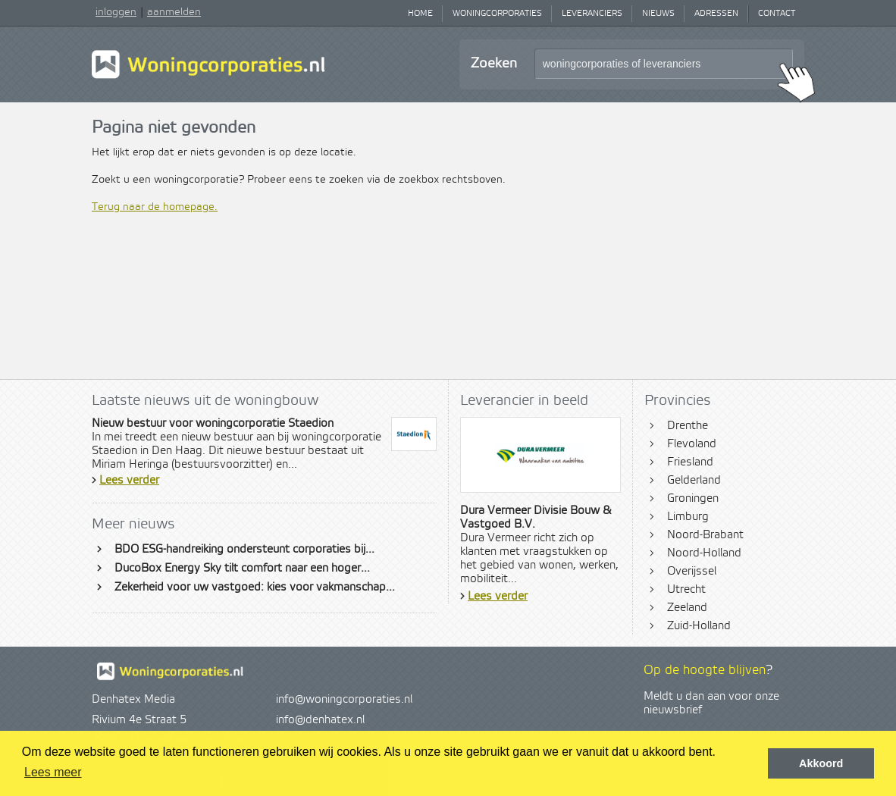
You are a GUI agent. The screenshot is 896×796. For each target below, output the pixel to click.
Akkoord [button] (821, 763)
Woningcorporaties (497, 13)
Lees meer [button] (53, 772)
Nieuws (658, 13)
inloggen (116, 12)
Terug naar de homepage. (155, 207)
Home (420, 13)
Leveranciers (592, 13)
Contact (776, 13)
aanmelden (174, 12)
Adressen (716, 13)
